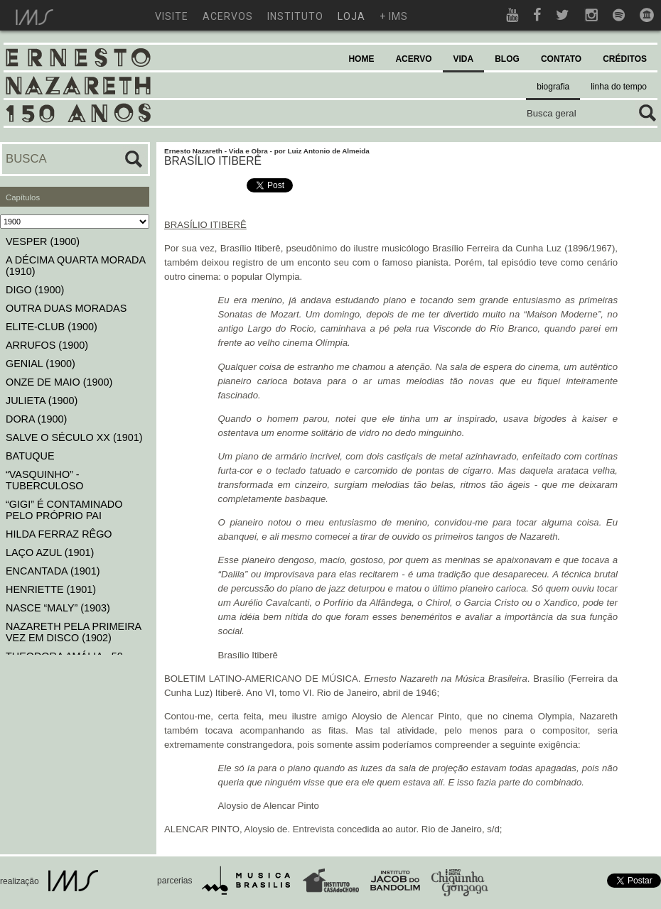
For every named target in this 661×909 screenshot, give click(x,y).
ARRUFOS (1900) (47, 345)
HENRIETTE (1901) (51, 589)
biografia (553, 87)
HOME (361, 59)
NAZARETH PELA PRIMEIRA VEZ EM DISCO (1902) (73, 632)
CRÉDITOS (625, 59)
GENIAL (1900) (40, 363)
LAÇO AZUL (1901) (50, 552)
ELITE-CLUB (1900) (51, 326)
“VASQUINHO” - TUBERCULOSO (45, 480)
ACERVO (413, 59)
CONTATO (561, 59)
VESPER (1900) (43, 241)
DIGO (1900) (35, 289)
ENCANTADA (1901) (53, 571)
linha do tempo (619, 87)
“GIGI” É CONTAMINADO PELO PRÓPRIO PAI (64, 510)
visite (171, 16)
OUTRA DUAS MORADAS (66, 308)
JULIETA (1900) (41, 400)
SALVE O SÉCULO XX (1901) (74, 437)
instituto (295, 16)
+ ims (394, 16)
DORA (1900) (36, 419)
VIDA (463, 59)
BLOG (507, 59)
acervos (228, 16)
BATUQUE (30, 456)
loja (351, 16)
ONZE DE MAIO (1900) (59, 382)
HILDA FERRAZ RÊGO (59, 534)
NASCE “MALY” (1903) (58, 608)
